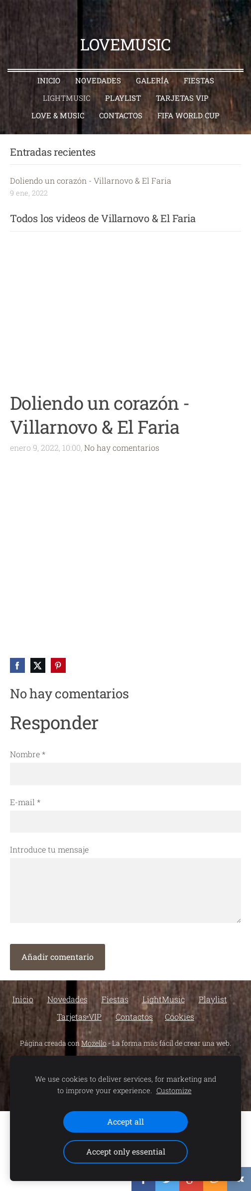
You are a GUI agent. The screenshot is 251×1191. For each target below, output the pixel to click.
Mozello (94, 1043)
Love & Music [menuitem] (57, 115)
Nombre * (27, 754)
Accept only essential (125, 1151)
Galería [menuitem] (152, 80)
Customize (174, 1090)
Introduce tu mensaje (49, 849)
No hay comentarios (121, 447)
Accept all (125, 1121)
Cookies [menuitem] (179, 1016)
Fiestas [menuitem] (199, 80)
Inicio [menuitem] (48, 80)
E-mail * (25, 802)
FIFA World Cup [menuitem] (188, 115)
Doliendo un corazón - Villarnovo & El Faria (90, 180)
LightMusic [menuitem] (66, 98)
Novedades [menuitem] (98, 80)
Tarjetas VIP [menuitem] (182, 98)
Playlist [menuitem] (123, 98)
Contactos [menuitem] (120, 115)
